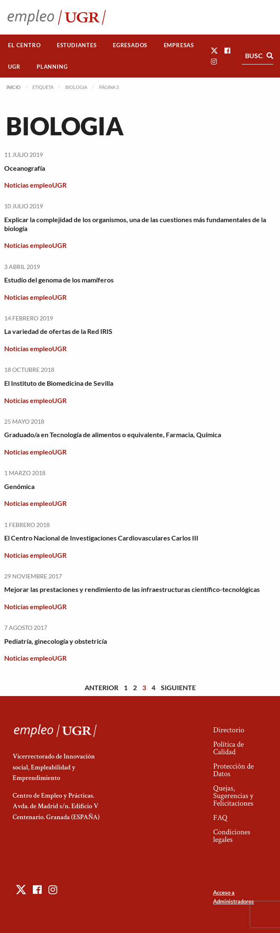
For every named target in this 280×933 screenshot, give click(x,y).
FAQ (220, 818)
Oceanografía (24, 168)
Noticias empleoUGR (35, 185)
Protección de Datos (233, 770)
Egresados (130, 45)
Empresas (179, 45)
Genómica (19, 486)
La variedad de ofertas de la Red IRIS (58, 331)
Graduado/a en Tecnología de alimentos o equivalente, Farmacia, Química (112, 434)
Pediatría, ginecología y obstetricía (55, 641)
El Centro (24, 45)
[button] (214, 50)
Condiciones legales (231, 835)
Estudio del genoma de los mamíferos (59, 280)
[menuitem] (24, 45)
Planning (52, 66)
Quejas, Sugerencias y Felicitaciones (233, 795)
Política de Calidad (228, 748)
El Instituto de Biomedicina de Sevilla (58, 383)
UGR (14, 66)
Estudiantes (77, 45)
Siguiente (178, 687)
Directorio (228, 730)
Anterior (101, 687)
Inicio (13, 87)
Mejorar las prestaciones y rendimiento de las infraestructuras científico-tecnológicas (132, 589)
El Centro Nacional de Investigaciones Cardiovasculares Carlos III (101, 538)
